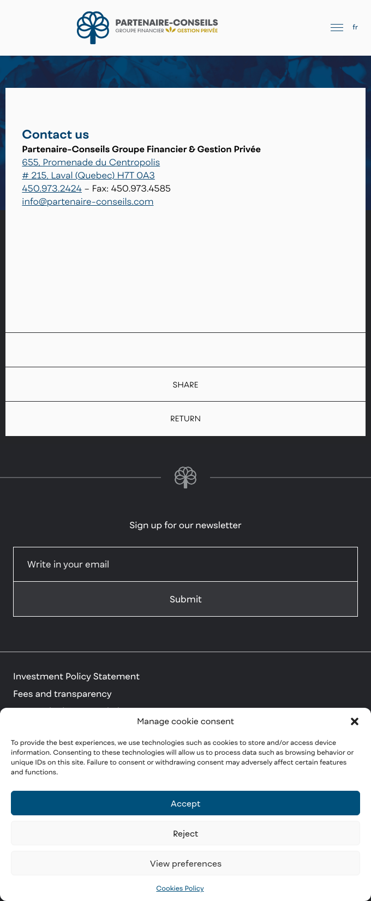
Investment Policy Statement (76, 676)
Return (185, 418)
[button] (354, 721)
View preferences (186, 863)
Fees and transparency (62, 693)
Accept (185, 803)
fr (355, 27)
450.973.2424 (52, 188)
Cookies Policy (180, 888)
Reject (185, 833)
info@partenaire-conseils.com (87, 201)
